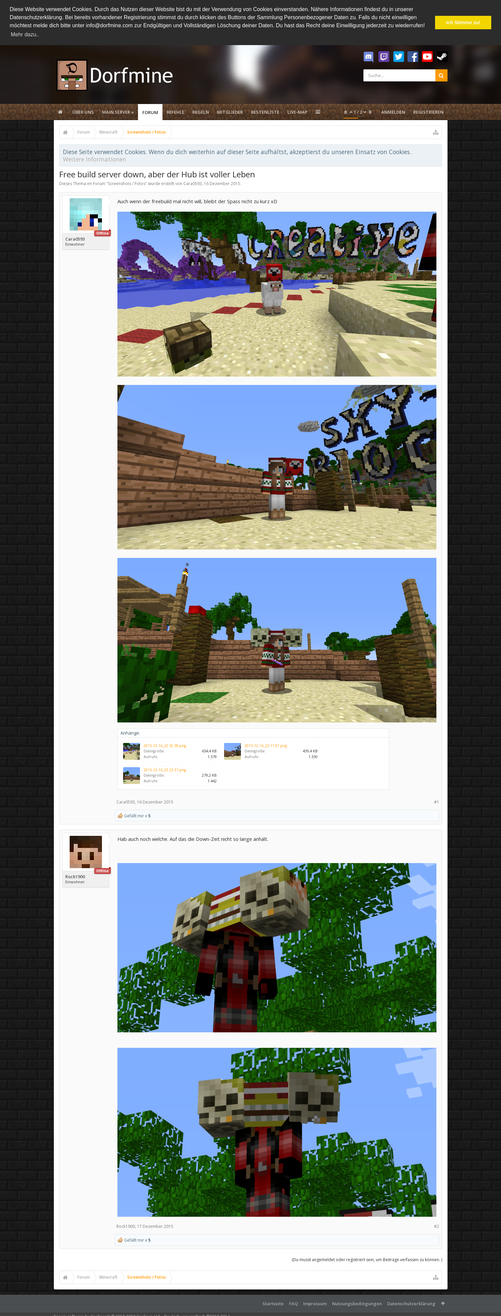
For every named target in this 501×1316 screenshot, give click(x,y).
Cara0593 (192, 183)
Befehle (175, 112)
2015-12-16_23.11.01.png (266, 745)
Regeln (200, 112)
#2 (436, 1226)
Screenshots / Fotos (126, 183)
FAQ (293, 1304)
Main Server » (118, 112)
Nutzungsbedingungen (357, 1304)
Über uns (83, 112)
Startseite (273, 1304)
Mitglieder (230, 112)
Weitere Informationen (94, 159)
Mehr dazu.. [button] (25, 34)
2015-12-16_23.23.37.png (165, 769)
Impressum (315, 1304)
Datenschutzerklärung (411, 1304)
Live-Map (297, 112)
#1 (436, 802)
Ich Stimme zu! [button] (463, 22)
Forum (150, 112)
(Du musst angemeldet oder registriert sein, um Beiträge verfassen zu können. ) (367, 1259)
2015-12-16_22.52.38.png (165, 745)
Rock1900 (75, 877)
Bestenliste (265, 112)
